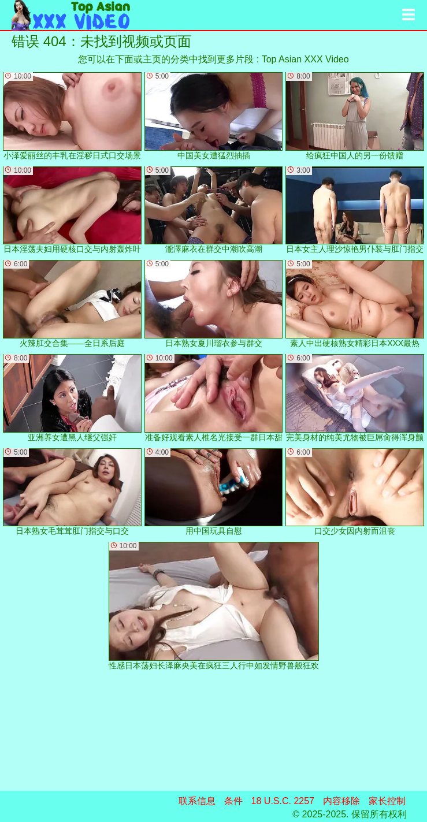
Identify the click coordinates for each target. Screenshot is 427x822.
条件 (233, 801)
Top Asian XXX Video (305, 59)
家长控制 (387, 801)
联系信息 (197, 801)
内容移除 (341, 801)
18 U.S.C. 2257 (282, 801)
